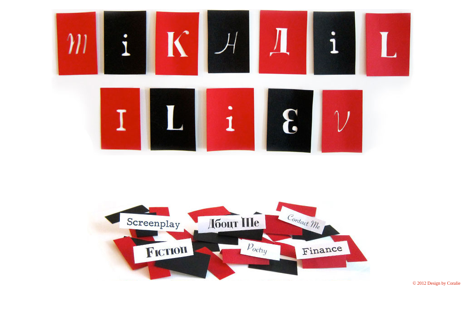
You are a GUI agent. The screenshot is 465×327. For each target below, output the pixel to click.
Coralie (453, 283)
